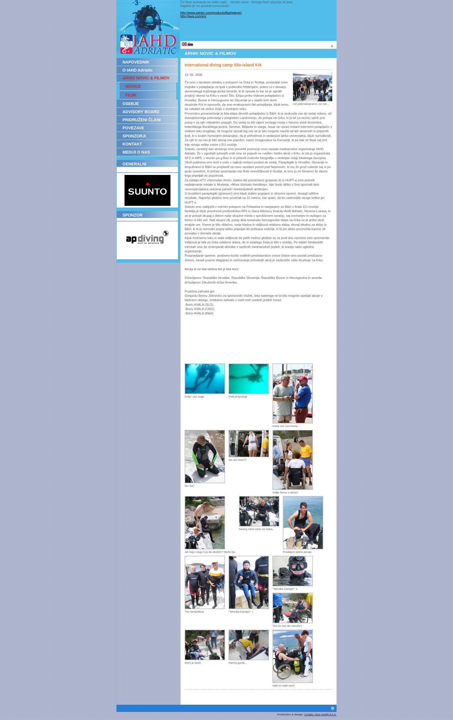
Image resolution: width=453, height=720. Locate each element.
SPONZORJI (134, 136)
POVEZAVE (133, 128)
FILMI (130, 95)
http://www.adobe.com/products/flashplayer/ (211, 12)
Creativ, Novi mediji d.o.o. (320, 714)
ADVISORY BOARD (140, 111)
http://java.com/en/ (193, 16)
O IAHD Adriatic (137, 70)
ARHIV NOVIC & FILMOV (146, 78)
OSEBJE (130, 103)
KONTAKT (132, 144)
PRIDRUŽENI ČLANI (141, 119)
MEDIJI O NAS (136, 152)
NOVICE (133, 86)
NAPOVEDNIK (135, 62)
